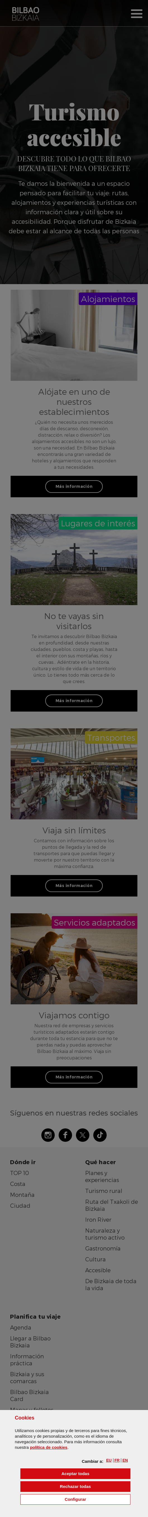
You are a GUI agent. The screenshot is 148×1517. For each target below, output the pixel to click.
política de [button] (48, 1447)
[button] (108, 1460)
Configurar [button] (97, 1499)
